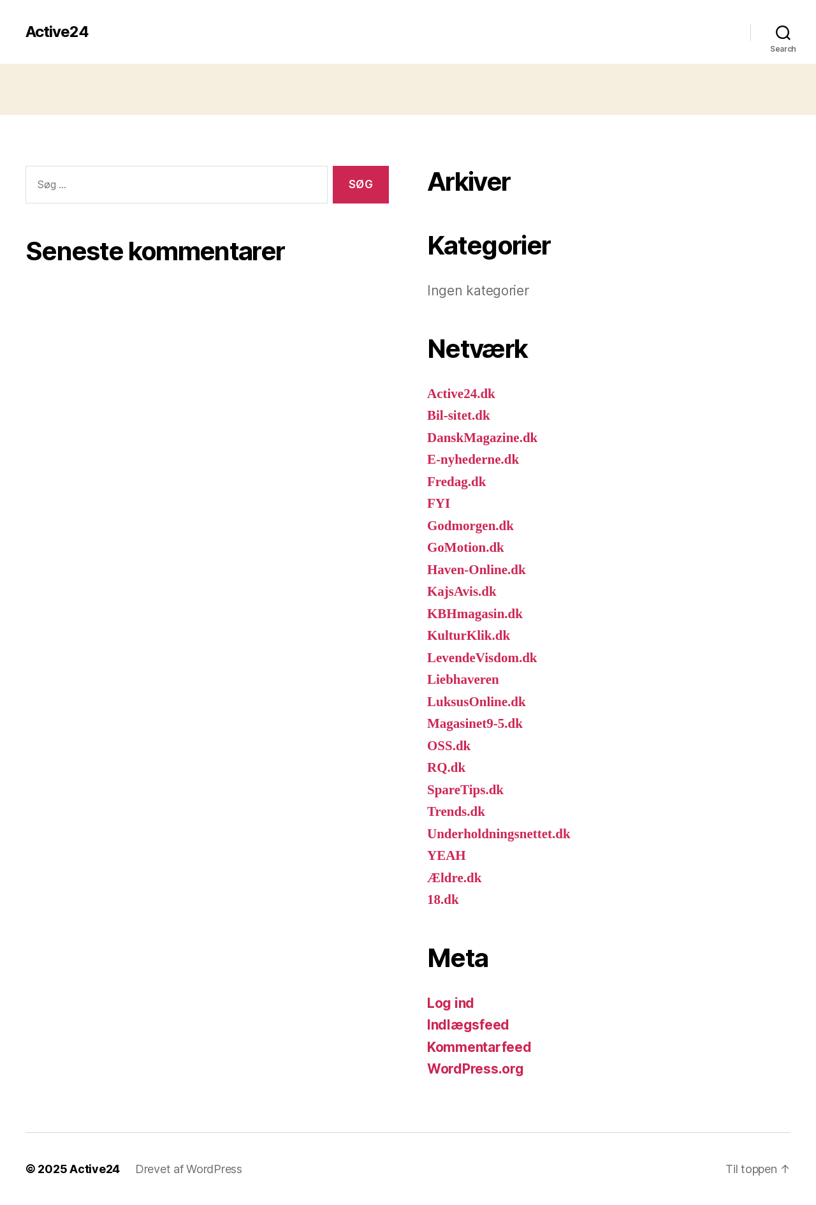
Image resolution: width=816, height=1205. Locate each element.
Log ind (450, 1003)
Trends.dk (456, 811)
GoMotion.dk (465, 547)
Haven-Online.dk (476, 570)
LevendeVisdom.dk (482, 658)
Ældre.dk (454, 878)
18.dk (443, 899)
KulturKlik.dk (468, 635)
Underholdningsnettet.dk (499, 834)
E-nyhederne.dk (473, 459)
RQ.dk (446, 767)
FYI (438, 503)
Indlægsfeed (468, 1025)
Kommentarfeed (479, 1047)
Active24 (57, 32)
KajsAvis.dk (462, 591)
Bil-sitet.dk (458, 415)
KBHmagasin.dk (475, 614)
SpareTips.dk (465, 790)
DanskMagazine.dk (482, 438)
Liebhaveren (463, 679)
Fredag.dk (456, 482)
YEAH (446, 855)
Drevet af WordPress (188, 1169)
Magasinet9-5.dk (475, 723)
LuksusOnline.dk (476, 702)
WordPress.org (475, 1069)
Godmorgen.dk (470, 526)
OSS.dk (448, 746)
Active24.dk (461, 394)
